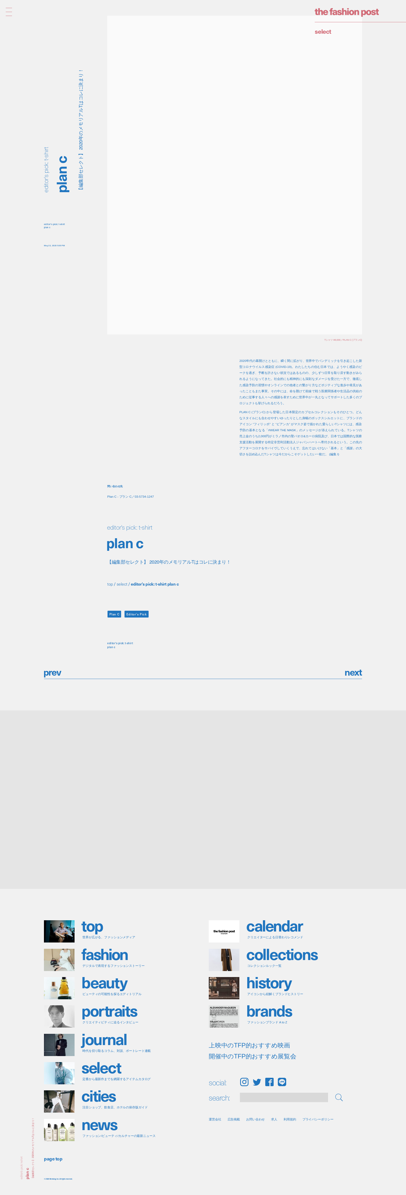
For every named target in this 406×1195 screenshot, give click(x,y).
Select (323, 31)
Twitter (257, 1082)
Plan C (114, 614)
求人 (274, 1119)
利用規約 (290, 1119)
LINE (282, 1082)
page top (53, 1158)
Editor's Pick (136, 614)
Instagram (244, 1082)
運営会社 (215, 1119)
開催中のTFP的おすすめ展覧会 (252, 1056)
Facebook (269, 1082)
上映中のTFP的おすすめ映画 (249, 1045)
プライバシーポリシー (318, 1119)
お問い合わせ (255, 1119)
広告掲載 (234, 1119)
